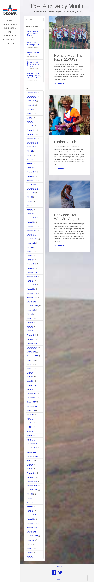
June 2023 (30, 155)
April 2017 (30, 427)
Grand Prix (9, 35)
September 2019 (32, 306)
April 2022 (30, 209)
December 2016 (32, 444)
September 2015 (32, 490)
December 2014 (32, 523)
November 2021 (32, 230)
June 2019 (30, 318)
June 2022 (30, 201)
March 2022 (30, 214)
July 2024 (30, 109)
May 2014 (30, 552)
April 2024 (30, 122)
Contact (10, 43)
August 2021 (31, 243)
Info (9, 31)
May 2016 (30, 464)
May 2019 (30, 322)
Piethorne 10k (65, 142)
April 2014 (30, 557)
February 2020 (31, 285)
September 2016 (32, 456)
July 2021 (30, 247)
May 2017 (30, 423)
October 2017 (31, 402)
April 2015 (30, 506)
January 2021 (31, 268)
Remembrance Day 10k (34, 53)
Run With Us (9, 23)
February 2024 (31, 130)
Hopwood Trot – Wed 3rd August (66, 217)
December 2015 (32, 481)
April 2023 (30, 163)
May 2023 (30, 159)
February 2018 (31, 385)
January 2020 (31, 289)
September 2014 (32, 536)
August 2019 (31, 310)
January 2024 (31, 134)
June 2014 (30, 548)
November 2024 (32, 96)
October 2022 (31, 184)
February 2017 (31, 435)
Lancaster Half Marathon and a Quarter (33, 64)
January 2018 (31, 389)
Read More (59, 83)
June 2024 (30, 113)
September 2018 (32, 356)
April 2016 (30, 469)
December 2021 (32, 226)
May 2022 (30, 205)
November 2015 (32, 485)
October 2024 (31, 101)
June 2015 (30, 498)
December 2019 (32, 293)
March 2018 (30, 381)
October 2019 (31, 301)
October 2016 (31, 452)
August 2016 (31, 460)
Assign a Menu (57, 566)
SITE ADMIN (57, 579)
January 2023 (31, 176)
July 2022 (30, 197)
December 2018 (32, 343)
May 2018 (30, 372)
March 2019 (30, 331)
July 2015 (30, 494)
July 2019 (30, 314)
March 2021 (30, 260)
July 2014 (30, 544)
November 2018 (32, 347)
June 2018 (30, 368)
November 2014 (32, 527)
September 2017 (32, 406)
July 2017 (30, 414)
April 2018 (30, 377)
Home (10, 20)
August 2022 (31, 193)
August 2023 (31, 147)
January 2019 (31, 339)
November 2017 (32, 398)
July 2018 (30, 364)
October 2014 (31, 531)
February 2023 (31, 172)
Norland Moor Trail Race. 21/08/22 (68, 57)
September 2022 (32, 188)
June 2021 (30, 251)
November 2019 (32, 297)
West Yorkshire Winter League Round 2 (32, 33)
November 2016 (32, 448)
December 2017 (32, 393)
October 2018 (31, 352)
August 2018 (31, 360)
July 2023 (30, 151)
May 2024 (30, 117)
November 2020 (32, 276)
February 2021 (31, 264)
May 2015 (30, 502)
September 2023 (32, 142)
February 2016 (31, 473)
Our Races (9, 27)
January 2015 (31, 519)
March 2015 (30, 510)
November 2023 (32, 138)
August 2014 (31, 540)
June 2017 (30, 418)
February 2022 (31, 218)
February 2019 (31, 335)
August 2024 (31, 105)
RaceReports (10, 39)
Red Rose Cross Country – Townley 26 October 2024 (34, 75)
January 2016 (31, 477)
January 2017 (31, 439)
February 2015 (31, 515)
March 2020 (30, 280)
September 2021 (32, 239)
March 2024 (30, 126)
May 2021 (30, 255)
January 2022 (31, 222)
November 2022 (32, 180)
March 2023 (30, 168)
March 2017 (30, 431)
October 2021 (31, 234)
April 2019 (30, 326)
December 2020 (32, 272)
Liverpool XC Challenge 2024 (33, 44)
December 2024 (32, 92)
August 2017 (31, 410)
